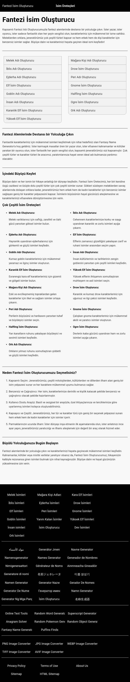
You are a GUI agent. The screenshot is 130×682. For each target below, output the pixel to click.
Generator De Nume (16, 591)
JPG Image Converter (49, 643)
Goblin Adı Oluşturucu (20, 93)
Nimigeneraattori (16, 566)
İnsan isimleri (16, 527)
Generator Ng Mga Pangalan (17, 599)
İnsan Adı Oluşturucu (20, 102)
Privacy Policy (16, 665)
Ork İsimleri (16, 535)
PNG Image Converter (16, 643)
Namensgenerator (16, 557)
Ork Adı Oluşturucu (83, 110)
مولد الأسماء (16, 549)
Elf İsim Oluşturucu (18, 85)
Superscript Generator (82, 613)
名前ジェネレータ (49, 574)
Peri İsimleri (49, 511)
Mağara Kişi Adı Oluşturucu (88, 60)
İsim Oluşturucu (49, 527)
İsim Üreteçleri (65, 6)
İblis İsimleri (16, 503)
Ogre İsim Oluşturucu (84, 102)
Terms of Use (49, 665)
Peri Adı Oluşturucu (83, 77)
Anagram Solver (16, 621)
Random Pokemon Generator (49, 621)
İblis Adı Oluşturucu (19, 68)
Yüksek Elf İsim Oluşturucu (23, 118)
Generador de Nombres (82, 557)
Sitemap (16, 674)
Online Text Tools (16, 613)
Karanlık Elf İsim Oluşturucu (24, 110)
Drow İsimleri (82, 503)
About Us (82, 665)
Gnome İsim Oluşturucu (86, 85)
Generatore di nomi (16, 574)
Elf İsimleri (16, 511)
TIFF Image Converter (16, 652)
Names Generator (49, 557)
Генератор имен (49, 591)
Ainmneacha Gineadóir (82, 566)
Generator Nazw (49, 582)
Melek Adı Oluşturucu (20, 60)
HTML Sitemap (49, 674)
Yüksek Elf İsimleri (82, 519)
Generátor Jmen (49, 549)
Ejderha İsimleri (49, 503)
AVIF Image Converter (49, 652)
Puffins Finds (49, 629)
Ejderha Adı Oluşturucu (21, 77)
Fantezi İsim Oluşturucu (17, 6)
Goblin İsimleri (16, 519)
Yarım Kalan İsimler (49, 519)
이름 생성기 (82, 574)
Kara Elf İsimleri (82, 494)
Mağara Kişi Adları (49, 494)
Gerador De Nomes (82, 582)
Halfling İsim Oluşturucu (86, 93)
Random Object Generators (82, 621)
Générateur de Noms (49, 566)
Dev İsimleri (82, 527)
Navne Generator (82, 549)
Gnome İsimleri (82, 511)
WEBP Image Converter (82, 643)
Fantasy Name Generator (17, 629)
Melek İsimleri (16, 494)
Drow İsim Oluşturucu (85, 68)
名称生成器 (82, 599)
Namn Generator (82, 591)
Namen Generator (16, 582)
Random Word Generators (49, 613)
